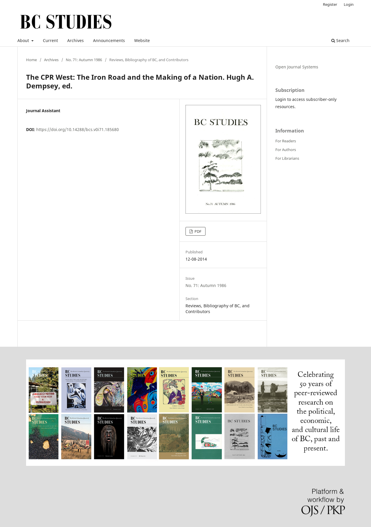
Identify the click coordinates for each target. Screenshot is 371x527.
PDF (197, 231)
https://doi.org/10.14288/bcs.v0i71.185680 (77, 129)
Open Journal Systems (296, 67)
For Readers (285, 140)
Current (50, 40)
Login (349, 4)
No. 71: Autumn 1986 (84, 59)
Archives (75, 40)
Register (330, 4)
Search (340, 40)
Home (31, 59)
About (23, 40)
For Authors (285, 149)
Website (142, 40)
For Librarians (287, 158)
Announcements (109, 40)
